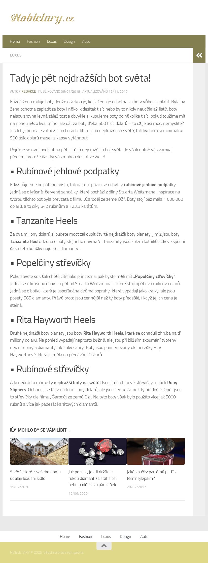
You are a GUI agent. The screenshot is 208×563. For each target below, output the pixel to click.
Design (69, 41)
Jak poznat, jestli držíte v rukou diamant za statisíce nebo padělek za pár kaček (92, 478)
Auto (86, 41)
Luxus (52, 41)
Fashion (33, 41)
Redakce (28, 91)
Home (15, 41)
